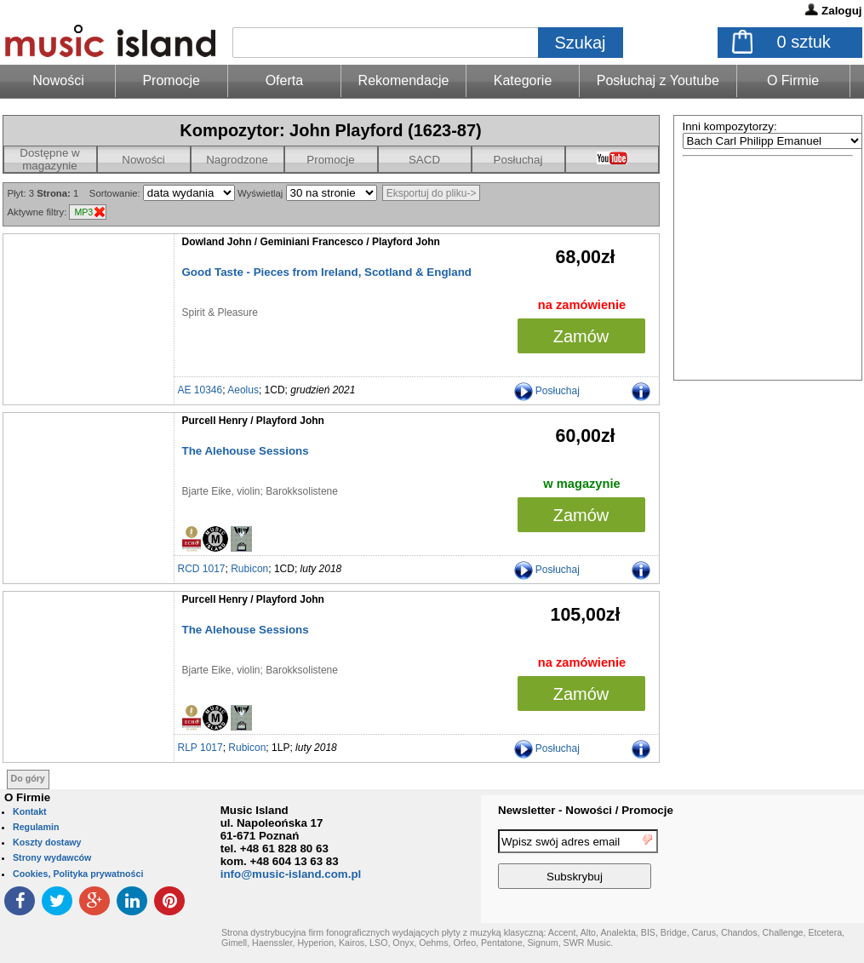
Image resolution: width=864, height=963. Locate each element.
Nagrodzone (237, 159)
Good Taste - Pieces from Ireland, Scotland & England (327, 272)
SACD (424, 159)
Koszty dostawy (47, 842)
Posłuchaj (518, 159)
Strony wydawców (52, 857)
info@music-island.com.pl (291, 874)
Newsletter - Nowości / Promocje (585, 810)
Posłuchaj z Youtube (658, 80)
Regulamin (36, 827)
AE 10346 (200, 390)
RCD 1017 (202, 569)
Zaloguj (841, 10)
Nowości (143, 159)
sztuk (804, 41)
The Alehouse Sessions (245, 450)
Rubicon (249, 569)
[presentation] (794, 861)
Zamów (581, 336)
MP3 (83, 212)
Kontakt (30, 811)
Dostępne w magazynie (49, 159)
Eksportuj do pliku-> (431, 193)
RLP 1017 (200, 748)
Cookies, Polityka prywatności (78, 873)
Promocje (171, 80)
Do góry (28, 778)
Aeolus (243, 390)
